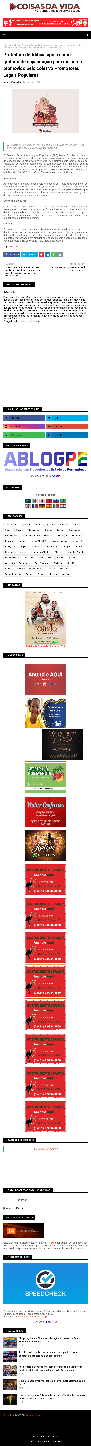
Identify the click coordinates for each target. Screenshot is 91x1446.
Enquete (76, 535)
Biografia (77, 524)
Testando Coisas (13, 574)
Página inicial (9, 45)
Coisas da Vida (46, 1149)
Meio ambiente (12, 558)
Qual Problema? (42, 563)
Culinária (60, 530)
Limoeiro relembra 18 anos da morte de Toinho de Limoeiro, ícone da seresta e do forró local (52, 1397)
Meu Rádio (28, 558)
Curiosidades (75, 530)
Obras (40, 558)
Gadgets (68, 546)
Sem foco (21, 45)
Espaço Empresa (59, 541)
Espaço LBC (77, 541)
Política (72, 558)
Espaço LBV (10, 546)
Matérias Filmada (76, 552)
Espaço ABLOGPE (39, 541)
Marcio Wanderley (12, 82)
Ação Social (10, 524)
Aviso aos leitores (60, 524)
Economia (49, 535)
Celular (8, 530)
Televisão (63, 569)
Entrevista (10, 541)
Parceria (45, 1436)
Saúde (8, 569)
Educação (62, 535)
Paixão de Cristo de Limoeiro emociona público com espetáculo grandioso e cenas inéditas (48, 1354)
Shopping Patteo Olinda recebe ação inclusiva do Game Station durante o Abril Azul (49, 1340)
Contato (55, 1436)
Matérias (59, 552)
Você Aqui (67, 574)
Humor (79, 546)
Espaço (22, 541)
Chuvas (19, 530)
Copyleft (7, 1415)
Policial (60, 558)
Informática (10, 552)
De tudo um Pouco (31, 535)
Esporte (24, 546)
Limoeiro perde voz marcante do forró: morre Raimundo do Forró (52, 1383)
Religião (71, 563)
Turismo (53, 574)
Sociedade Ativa (36, 569)
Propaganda (24, 563)
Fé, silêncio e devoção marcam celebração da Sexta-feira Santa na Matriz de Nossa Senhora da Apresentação (51, 1368)
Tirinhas (29, 574)
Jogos (23, 552)
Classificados (34, 530)
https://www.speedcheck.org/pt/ (31, 1316)
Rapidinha (58, 563)
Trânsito (41, 574)
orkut (50, 558)
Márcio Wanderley (54, 1441)
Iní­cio (35, 1436)
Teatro (52, 569)
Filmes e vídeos (51, 546)
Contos (48, 530)
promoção (10, 563)
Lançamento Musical (41, 552)
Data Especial (11, 535)
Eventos (36, 546)
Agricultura (26, 524)
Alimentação (42, 524)
